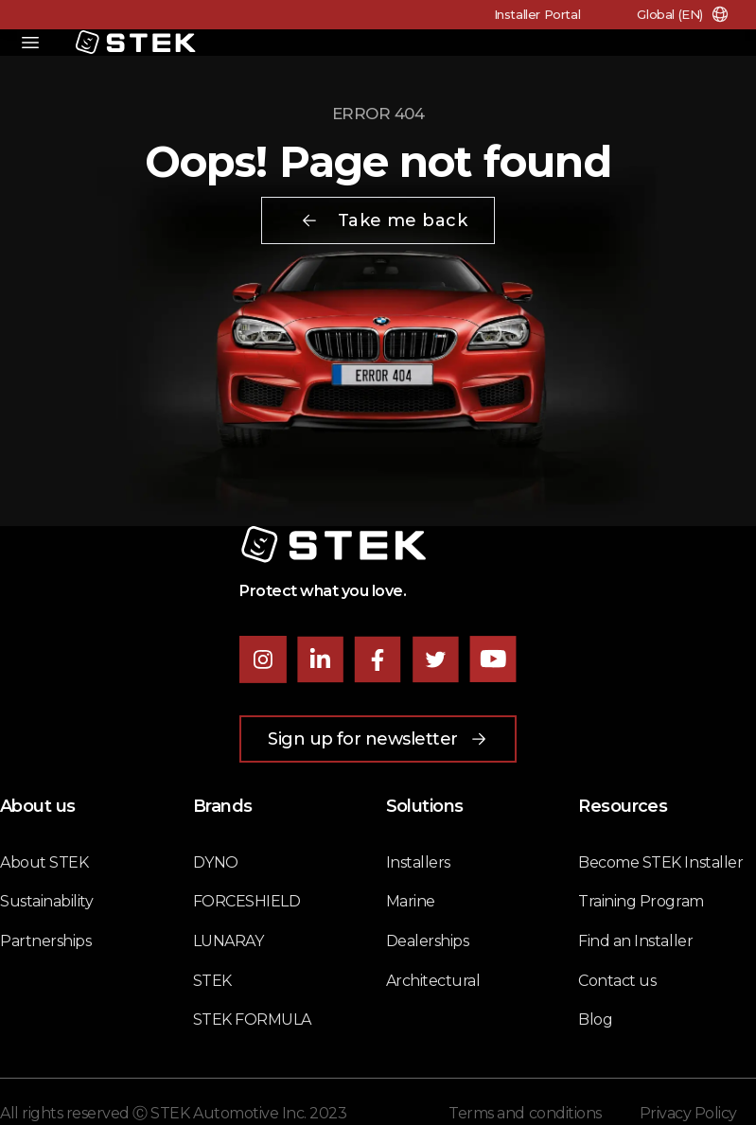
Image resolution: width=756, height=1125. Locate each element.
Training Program (640, 901)
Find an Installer (635, 941)
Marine (410, 901)
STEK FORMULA (252, 1019)
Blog (595, 1019)
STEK (212, 981)
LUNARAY (228, 941)
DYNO (215, 862)
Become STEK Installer (660, 862)
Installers (418, 862)
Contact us (617, 981)
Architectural (433, 981)
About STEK (44, 862)
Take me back (383, 220)
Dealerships (427, 941)
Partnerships (45, 941)
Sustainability (46, 901)
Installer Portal (537, 14)
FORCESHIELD (247, 901)
